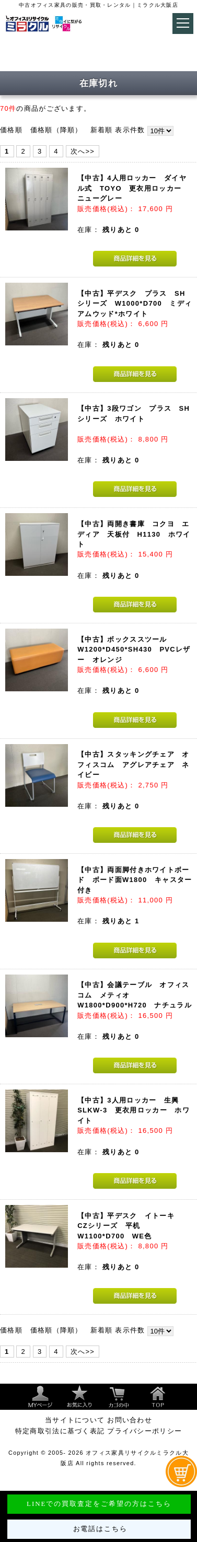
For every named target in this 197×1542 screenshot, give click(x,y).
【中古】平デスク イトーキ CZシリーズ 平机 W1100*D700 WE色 (129, 1226)
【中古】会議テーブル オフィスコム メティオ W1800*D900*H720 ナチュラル (134, 995)
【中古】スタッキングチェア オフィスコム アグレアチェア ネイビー (133, 764)
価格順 (11, 130)
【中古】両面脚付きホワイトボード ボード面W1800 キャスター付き (134, 880)
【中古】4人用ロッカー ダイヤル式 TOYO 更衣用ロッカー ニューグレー (133, 188)
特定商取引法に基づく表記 (60, 1431)
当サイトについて (75, 1420)
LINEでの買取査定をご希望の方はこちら (99, 1504)
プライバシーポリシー (144, 1431)
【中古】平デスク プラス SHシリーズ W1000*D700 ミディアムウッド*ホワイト (134, 303)
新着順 (101, 130)
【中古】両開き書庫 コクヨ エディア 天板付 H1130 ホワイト (133, 534)
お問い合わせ (129, 1420)
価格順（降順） (56, 130)
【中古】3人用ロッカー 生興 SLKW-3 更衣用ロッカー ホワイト (133, 1110)
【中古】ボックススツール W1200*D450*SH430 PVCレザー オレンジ (133, 649)
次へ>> (83, 151)
